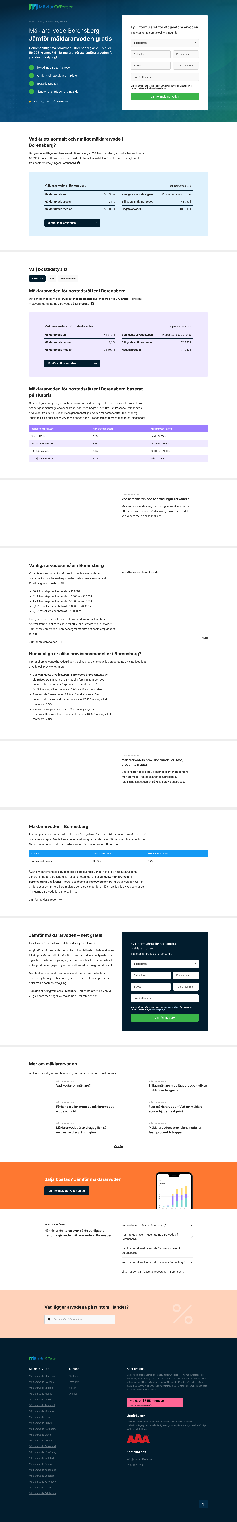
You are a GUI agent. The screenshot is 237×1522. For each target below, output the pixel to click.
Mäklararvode (36, 21)
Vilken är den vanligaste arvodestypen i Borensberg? (157, 1273)
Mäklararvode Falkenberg (43, 1483)
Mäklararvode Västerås (41, 1412)
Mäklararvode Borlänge (41, 1477)
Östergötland (51, 21)
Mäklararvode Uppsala (41, 1389)
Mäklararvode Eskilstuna (42, 1494)
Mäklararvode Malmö (40, 1395)
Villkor (72, 1389)
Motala (63, 21)
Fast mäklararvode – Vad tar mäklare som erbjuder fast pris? (176, 1109)
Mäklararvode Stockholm (42, 1377)
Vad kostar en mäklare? (73, 1085)
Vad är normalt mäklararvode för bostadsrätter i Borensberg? (157, 1252)
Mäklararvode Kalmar (40, 1465)
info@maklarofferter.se (139, 1460)
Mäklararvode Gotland (41, 1442)
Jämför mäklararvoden (165, 96)
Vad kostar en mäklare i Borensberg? (157, 1226)
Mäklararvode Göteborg (42, 1383)
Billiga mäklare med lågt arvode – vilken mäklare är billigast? (178, 1088)
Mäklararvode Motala (41, 861)
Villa (52, 278)
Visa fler (118, 1147)
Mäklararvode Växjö (40, 1489)
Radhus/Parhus (68, 278)
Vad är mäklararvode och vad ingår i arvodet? (155, 499)
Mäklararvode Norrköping (43, 1430)
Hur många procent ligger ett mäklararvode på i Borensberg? (157, 1238)
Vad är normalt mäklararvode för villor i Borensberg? (157, 1263)
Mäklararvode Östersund (42, 1448)
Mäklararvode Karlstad (41, 1459)
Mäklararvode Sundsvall (42, 1407)
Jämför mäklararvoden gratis (67, 1192)
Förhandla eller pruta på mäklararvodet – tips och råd (85, 1109)
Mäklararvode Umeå (40, 1401)
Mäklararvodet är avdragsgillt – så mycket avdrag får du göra (81, 1131)
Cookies (73, 1377)
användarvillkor (172, 86)
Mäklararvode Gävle (40, 1436)
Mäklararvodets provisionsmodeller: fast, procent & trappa (152, 762)
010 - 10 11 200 (135, 1466)
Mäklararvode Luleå (40, 1418)
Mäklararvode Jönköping (42, 1453)
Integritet (74, 1383)
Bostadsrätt (37, 278)
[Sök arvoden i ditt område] (79, 1321)
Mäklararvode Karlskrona (42, 1471)
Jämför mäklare (165, 1017)
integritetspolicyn (158, 88)
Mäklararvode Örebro (40, 1424)
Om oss (73, 1395)
